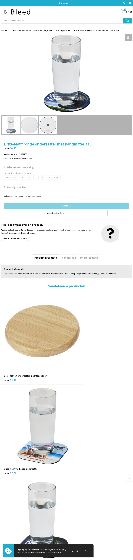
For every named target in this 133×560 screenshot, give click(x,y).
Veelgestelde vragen (77, 490)
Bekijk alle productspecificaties (18, 158)
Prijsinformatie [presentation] (89, 257)
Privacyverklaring (75, 534)
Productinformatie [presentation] (46, 257)
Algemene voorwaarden (78, 526)
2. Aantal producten (15, 187)
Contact (5, 526)
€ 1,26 (10, 363)
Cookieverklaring (75, 530)
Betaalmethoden (9, 534)
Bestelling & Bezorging (11, 530)
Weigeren (88, 551)
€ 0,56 (75, 440)
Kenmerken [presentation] (69, 257)
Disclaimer (72, 538)
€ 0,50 (75, 363)
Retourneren (7, 538)
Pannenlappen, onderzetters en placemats (52, 30)
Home (4, 30)
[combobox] (62, 20)
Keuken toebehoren (22, 30)
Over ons (72, 486)
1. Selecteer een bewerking (19, 167)
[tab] (46, 257)
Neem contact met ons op (15, 238)
